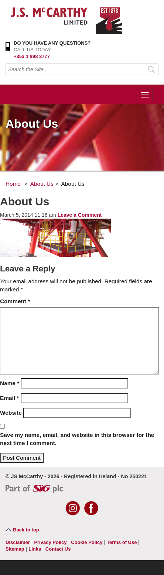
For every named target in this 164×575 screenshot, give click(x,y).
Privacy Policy (50, 542)
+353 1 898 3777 (32, 56)
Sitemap (15, 549)
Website (11, 413)
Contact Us (58, 549)
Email (9, 398)
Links (34, 549)
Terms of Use (122, 542)
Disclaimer (18, 542)
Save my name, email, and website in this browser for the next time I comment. (77, 439)
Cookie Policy (86, 542)
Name (9, 383)
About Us (42, 184)
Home (13, 184)
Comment (15, 301)
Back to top (26, 530)
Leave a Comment (80, 215)
